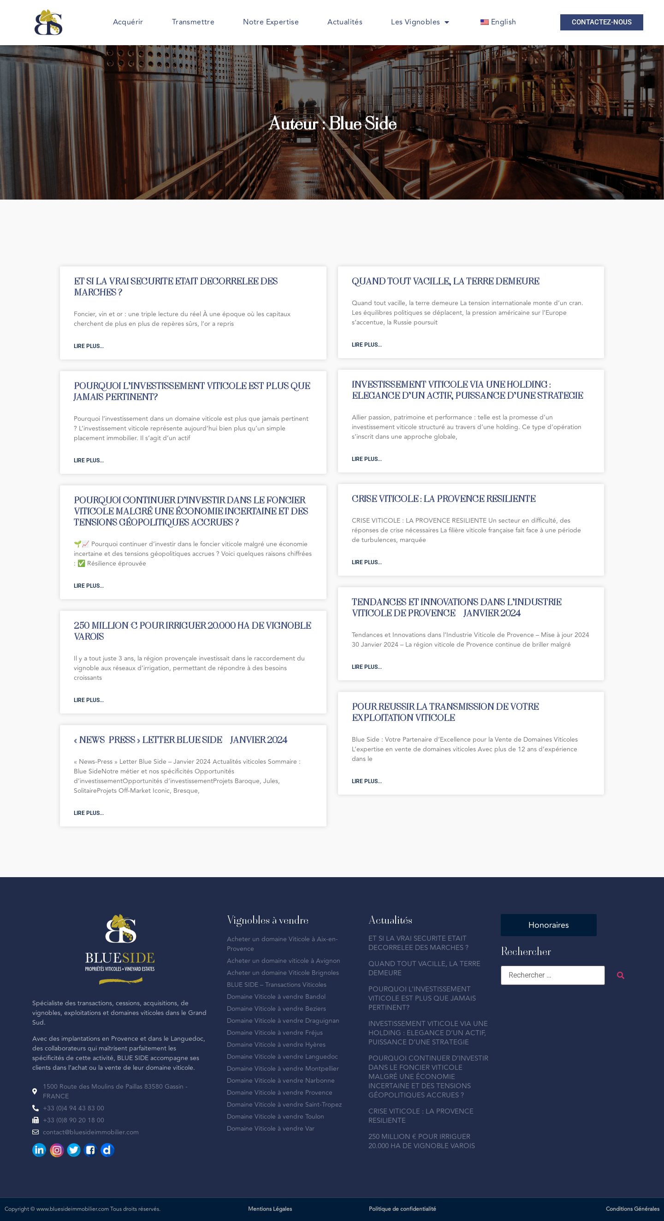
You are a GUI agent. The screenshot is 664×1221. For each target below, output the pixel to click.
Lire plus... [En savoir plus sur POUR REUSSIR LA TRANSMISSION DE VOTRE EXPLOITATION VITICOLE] (367, 781)
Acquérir (128, 22)
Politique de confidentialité (402, 1209)
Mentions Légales (270, 1209)
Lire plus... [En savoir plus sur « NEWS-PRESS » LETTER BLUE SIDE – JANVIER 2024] (89, 813)
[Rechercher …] (553, 975)
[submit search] (621, 975)
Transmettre (193, 22)
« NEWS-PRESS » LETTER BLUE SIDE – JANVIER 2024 (180, 739)
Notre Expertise (271, 22)
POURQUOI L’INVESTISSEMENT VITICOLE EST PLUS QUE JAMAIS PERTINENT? (192, 391)
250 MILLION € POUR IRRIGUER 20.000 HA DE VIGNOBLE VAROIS (192, 630)
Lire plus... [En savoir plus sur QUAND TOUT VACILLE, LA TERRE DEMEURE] (367, 345)
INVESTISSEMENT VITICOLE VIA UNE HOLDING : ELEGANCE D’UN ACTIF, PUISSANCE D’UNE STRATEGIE (467, 389)
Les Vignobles (420, 22)
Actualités (344, 22)
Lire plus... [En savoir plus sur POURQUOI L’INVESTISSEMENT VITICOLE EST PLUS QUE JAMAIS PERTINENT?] (89, 460)
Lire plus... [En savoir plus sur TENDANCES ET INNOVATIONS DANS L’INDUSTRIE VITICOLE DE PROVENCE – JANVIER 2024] (367, 667)
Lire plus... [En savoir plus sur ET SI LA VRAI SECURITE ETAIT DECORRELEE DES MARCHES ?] (89, 346)
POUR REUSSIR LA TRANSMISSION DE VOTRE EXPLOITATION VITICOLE (445, 712)
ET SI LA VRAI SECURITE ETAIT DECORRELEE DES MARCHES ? (176, 286)
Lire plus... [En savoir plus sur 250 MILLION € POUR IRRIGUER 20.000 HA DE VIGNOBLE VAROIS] (89, 700)
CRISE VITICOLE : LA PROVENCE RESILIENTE (443, 498)
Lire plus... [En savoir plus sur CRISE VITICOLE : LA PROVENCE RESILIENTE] (367, 562)
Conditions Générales (632, 1209)
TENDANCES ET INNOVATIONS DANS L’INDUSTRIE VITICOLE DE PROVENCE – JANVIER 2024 (456, 607)
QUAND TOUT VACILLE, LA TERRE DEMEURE (445, 281)
